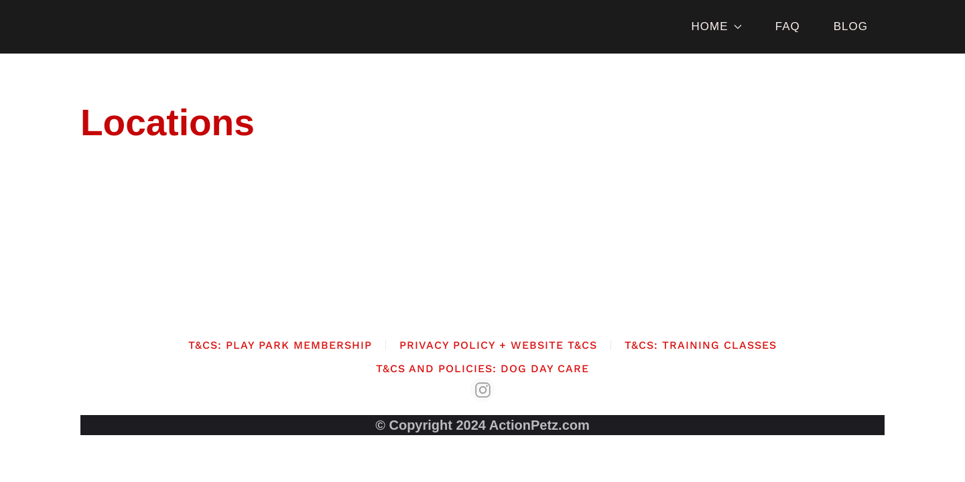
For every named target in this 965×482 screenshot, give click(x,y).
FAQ (787, 26)
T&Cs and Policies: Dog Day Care (482, 368)
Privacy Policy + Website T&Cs (498, 345)
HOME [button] (716, 26)
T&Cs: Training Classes (701, 345)
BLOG (851, 26)
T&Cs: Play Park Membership (280, 345)
